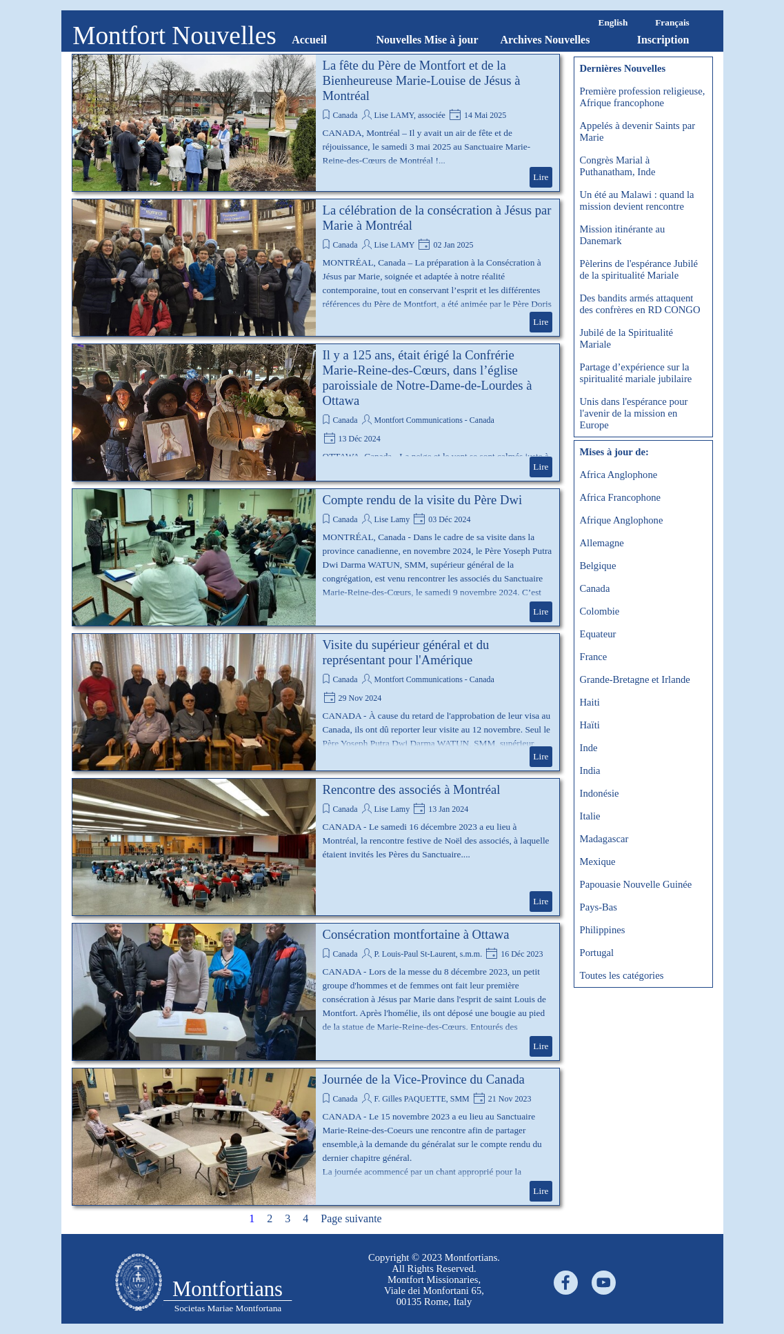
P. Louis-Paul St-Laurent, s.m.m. (428, 954)
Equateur (598, 633)
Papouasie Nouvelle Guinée (636, 884)
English (613, 22)
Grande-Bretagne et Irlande (635, 679)
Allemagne (602, 542)
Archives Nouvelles (545, 40)
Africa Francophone (620, 497)
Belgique (598, 565)
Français (672, 22)
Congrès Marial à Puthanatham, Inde (618, 166)
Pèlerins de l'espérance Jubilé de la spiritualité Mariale (639, 269)
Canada (345, 115)
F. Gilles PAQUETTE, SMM (421, 1099)
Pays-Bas (599, 907)
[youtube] (604, 1283)
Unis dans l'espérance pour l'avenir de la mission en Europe (634, 413)
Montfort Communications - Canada (434, 420)
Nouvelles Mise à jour (427, 40)
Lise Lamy (392, 519)
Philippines (602, 929)
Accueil (309, 40)
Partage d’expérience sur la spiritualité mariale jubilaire (636, 372)
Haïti (590, 724)
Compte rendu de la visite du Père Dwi (423, 499)
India (590, 770)
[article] (316, 123)
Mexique (598, 861)
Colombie (600, 611)
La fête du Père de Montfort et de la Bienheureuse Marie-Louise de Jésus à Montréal (422, 80)
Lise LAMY (394, 245)
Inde (589, 747)
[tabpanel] (434, 1279)
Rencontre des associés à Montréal (412, 789)
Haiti (590, 702)
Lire (540, 177)
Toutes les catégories (622, 975)
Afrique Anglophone (621, 520)
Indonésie (599, 793)
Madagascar (604, 838)
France (593, 656)
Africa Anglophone (619, 474)
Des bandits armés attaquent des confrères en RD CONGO (640, 303)
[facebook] (566, 1283)
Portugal (597, 952)
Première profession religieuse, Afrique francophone (642, 97)
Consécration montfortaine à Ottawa (416, 934)
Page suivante (351, 1218)
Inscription (663, 40)
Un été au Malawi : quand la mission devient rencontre (637, 200)
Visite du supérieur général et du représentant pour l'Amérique (406, 652)
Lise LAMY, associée (409, 115)
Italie (590, 816)
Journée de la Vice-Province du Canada (424, 1079)
